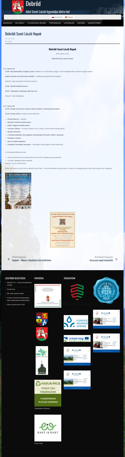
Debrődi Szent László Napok (23, 33)
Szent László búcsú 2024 (16, 304)
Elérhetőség (94, 23)
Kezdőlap (7, 23)
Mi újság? (19, 23)
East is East (38, 443)
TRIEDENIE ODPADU (42, 408)
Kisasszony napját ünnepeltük (101, 260)
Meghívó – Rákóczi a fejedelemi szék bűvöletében (31, 260)
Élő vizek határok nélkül (15, 293)
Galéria (81, 23)
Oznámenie (11, 289)
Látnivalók (69, 23)
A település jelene (37, 23)
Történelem (55, 23)
